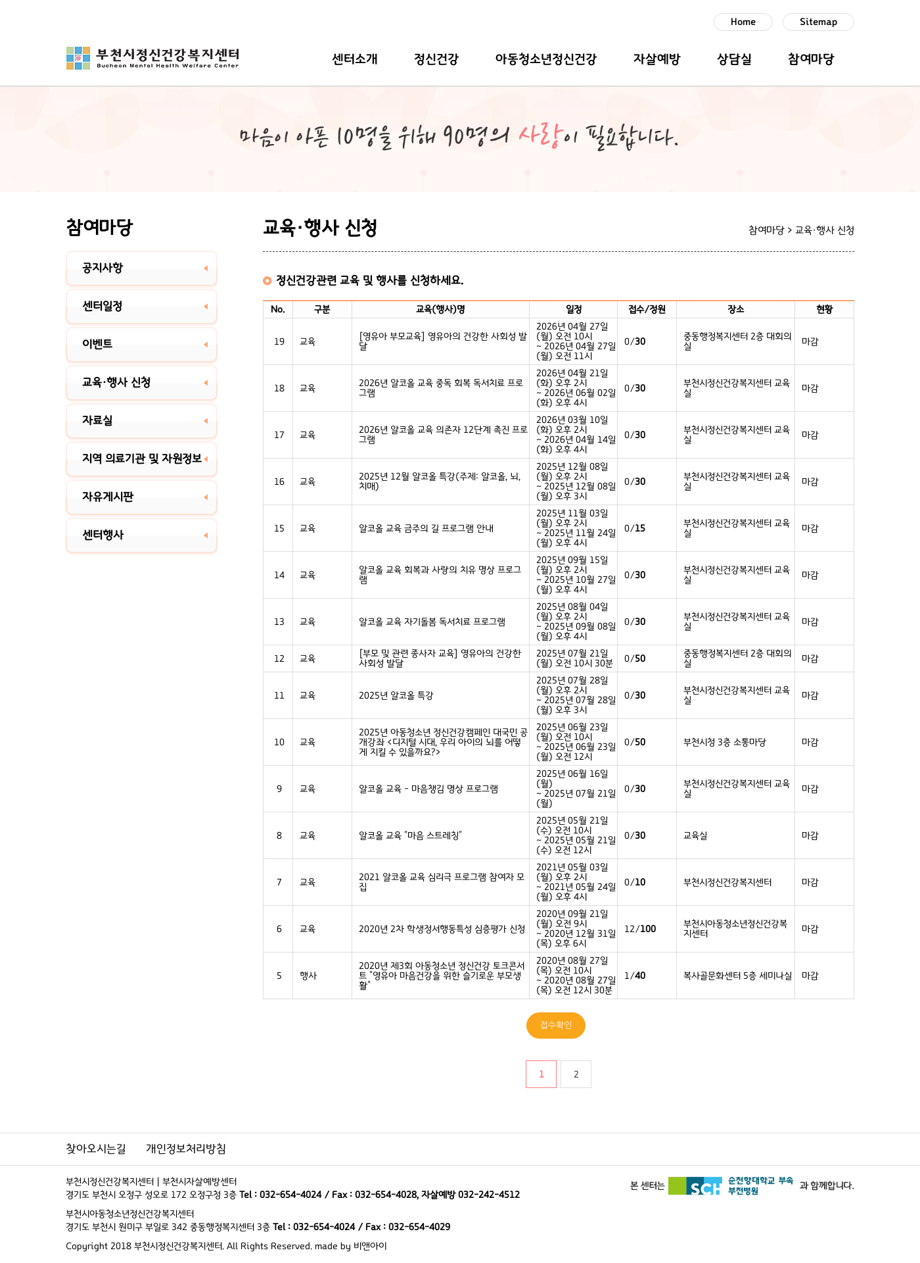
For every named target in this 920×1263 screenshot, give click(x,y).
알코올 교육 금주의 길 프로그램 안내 (426, 528)
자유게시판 (107, 497)
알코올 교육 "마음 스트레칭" (410, 836)
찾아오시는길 (96, 1149)
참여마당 (811, 59)
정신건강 (436, 59)
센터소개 (355, 59)
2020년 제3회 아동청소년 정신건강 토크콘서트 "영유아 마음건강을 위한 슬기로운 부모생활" (441, 976)
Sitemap (818, 22)
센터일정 (102, 306)
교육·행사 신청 (116, 383)
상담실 (734, 59)
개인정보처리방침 (186, 1149)
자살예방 (657, 59)
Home (743, 22)
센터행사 (103, 535)
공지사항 (102, 268)
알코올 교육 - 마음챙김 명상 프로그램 (428, 789)
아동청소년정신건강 (546, 59)
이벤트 (97, 345)
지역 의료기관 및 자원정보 (142, 459)
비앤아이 (370, 1246)
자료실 (97, 421)
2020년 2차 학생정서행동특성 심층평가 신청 (442, 929)
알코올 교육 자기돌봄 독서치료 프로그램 (432, 622)
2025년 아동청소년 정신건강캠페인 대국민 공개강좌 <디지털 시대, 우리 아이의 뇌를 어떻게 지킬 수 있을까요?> (443, 742)
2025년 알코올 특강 (396, 696)
